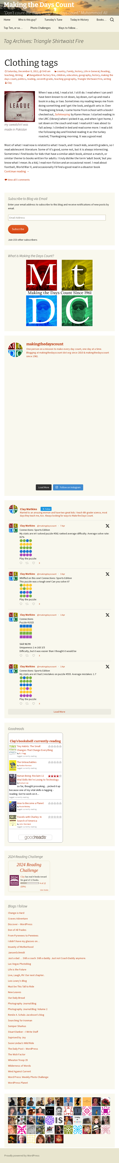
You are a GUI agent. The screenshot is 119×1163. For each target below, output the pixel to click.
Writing (19, 75)
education (72, 75)
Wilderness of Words (19, 1065)
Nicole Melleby (24, 806)
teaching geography (65, 79)
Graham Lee (23, 783)
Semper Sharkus (17, 1026)
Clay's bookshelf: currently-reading (35, 741)
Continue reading (16, 171)
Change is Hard (16, 913)
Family (70, 71)
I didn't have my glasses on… (24, 941)
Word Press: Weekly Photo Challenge (28, 1077)
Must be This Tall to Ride (21, 986)
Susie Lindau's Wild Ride (21, 1043)
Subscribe (18, 229)
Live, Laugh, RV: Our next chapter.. (26, 975)
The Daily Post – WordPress (23, 1048)
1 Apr (62, 614)
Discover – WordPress (20, 924)
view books (44, 890)
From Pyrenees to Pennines (23, 935)
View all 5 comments (19, 179)
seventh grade (45, 79)
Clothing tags (31, 63)
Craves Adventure (18, 918)
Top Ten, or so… (13, 28)
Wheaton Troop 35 (18, 1060)
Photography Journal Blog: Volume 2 (27, 1009)
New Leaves (14, 992)
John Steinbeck (25, 824)
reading (31, 79)
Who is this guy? (27, 19)
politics (22, 79)
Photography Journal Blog (22, 1003)
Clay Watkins (27, 525)
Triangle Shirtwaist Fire (90, 79)
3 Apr (62, 574)
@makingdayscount (46, 525)
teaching (9, 75)
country (61, 71)
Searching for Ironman (20, 1020)
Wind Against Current (19, 1071)
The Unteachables (27, 762)
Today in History (79, 19)
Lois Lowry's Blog (17, 980)
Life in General (91, 71)
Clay (9, 82)
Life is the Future (17, 969)
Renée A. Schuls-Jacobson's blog (26, 1014)
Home (7, 19)
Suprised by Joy (17, 1037)
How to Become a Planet (30, 803)
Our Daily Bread (16, 997)
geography (85, 75)
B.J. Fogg (22, 753)
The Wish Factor (16, 1054)
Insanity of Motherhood (20, 946)
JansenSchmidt (16, 952)
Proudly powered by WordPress (21, 1155)
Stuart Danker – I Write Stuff (23, 1031)
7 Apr (62, 525)
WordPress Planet (18, 1082)
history (79, 71)
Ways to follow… (68, 28)
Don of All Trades (17, 929)
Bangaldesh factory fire (42, 75)
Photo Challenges (40, 28)
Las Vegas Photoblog (19, 963)
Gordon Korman (25, 765)
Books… (101, 19)
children (60, 75)
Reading (105, 71)
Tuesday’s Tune (53, 19)
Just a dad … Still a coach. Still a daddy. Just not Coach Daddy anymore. (47, 958)
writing (107, 79)
